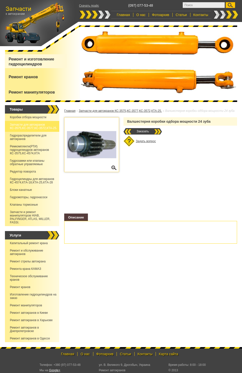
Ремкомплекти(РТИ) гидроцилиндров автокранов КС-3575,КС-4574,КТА (29, 150)
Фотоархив (160, 15)
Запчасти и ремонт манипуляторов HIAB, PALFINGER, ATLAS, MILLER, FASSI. (30, 217)
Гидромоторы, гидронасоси (28, 197)
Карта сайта (168, 354)
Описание (76, 217)
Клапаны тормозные (24, 204)
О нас (140, 15)
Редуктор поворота (23, 171)
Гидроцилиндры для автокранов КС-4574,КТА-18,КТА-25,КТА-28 (32, 180)
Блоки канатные (21, 190)
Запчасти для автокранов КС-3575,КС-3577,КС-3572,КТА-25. (33, 126)
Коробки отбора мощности (28, 117)
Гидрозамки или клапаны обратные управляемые (27, 162)
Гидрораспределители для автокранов (28, 137)
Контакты (200, 15)
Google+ (54, 370)
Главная (123, 15)
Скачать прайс (89, 5)
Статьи (181, 15)
